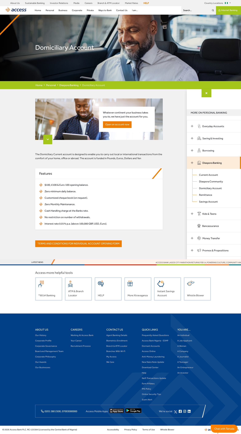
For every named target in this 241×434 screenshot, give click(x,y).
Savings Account (210, 201)
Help (144, 373)
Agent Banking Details (116, 335)
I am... (135, 10)
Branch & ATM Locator (109, 3)
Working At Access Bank (82, 335)
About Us (15, 3)
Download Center (150, 367)
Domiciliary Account (212, 188)
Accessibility (113, 430)
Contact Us (121, 10)
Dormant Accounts (151, 346)
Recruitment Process (81, 346)
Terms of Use (148, 430)
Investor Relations (59, 3)
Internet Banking (227, 10)
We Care (110, 362)
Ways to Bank (105, 10)
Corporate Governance (46, 346)
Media (76, 3)
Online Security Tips (151, 394)
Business (63, 10)
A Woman (181, 346)
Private (90, 10)
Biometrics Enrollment (116, 341)
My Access (111, 357)
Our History (40, 335)
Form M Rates (148, 384)
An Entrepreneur (185, 367)
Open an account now (117, 124)
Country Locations (216, 3)
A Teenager (182, 362)
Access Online (149, 351)
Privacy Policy (130, 430)
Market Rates (131, 3)
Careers (88, 3)
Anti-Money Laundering (153, 357)
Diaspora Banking (69, 85)
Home (38, 10)
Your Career (76, 341)
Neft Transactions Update (154, 378)
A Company (182, 351)
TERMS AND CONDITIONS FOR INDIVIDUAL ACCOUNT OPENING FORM (78, 243)
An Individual (183, 335)
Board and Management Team (49, 351)
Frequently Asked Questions (155, 335)
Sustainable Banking (35, 3)
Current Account (210, 174)
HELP (146, 3)
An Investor (182, 373)
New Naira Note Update (153, 362)
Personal (50, 10)
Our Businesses (42, 367)
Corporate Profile (43, 341)
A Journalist (183, 357)
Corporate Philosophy (45, 357)
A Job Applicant (184, 341)
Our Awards (40, 362)
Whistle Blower (167, 430)
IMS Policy (146, 389)
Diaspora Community (213, 181)
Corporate (77, 10)
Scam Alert (147, 400)
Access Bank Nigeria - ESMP (155, 341)
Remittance (207, 195)
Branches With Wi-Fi (115, 351)
